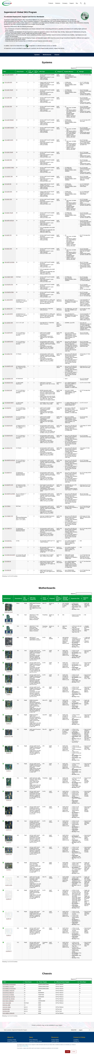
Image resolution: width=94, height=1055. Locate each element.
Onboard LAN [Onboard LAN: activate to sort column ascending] (85, 598)
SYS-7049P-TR (8, 528)
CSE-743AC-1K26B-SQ (8, 1000)
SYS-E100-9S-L (8, 540)
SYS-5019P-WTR (8, 416)
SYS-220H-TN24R (8, 152)
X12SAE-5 (8, 863)
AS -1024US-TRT (8, 308)
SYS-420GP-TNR (8, 176)
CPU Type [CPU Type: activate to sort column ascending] (42, 71)
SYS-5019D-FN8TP (9, 402)
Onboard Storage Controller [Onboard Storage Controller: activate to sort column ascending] (65, 599)
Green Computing (12, 1041)
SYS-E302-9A (7, 561)
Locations (76, 1039)
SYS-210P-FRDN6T (9, 120)
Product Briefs (55, 1039)
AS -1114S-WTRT (8, 314)
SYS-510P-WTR (8, 191)
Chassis (56, 54)
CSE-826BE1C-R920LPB (8, 990)
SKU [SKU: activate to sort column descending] (4, 71)
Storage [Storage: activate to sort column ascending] (81, 71)
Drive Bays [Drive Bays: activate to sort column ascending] (83, 982)
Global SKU (73, 1030)
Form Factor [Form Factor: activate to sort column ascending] (20, 71)
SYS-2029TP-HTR (8, 366)
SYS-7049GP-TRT (8, 516)
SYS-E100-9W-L (8, 547)
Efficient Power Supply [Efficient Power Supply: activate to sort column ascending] (62, 982)
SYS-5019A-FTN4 (8, 382)
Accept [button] (67, 1051)
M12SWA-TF (8, 642)
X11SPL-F (8, 764)
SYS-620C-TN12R (8, 212)
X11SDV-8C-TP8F (8, 730)
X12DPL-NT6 (8, 848)
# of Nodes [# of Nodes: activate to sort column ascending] (30, 71)
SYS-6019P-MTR (8, 425)
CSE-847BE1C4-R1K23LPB (9, 984)
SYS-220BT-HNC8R (9, 127)
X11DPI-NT (8, 679)
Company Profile (11, 1039)
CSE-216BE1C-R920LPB (8, 1013)
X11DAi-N (8, 655)
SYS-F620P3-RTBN (9, 292)
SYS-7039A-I (7, 506)
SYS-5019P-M (7, 408)
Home (5, 1030)
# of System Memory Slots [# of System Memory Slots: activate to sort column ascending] (58, 598)
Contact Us (76, 1041)
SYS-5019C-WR (8, 390)
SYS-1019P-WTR (8, 332)
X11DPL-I (8, 691)
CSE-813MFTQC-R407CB (9, 996)
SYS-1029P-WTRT (8, 341)
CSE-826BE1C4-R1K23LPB (9, 988)
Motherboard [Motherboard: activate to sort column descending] (7, 598)
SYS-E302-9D (7, 570)
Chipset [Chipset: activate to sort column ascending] (59, 71)
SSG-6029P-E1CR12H (9, 460)
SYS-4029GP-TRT (8, 378)
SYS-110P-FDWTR (8, 74)
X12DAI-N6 (8, 792)
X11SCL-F (8, 719)
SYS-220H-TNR (8, 160)
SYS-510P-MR (7, 184)
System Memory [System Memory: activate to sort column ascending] (68, 71)
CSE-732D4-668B (7, 1003)
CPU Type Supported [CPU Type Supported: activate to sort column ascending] (33, 598)
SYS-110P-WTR (8, 82)
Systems (37, 54)
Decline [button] (73, 1051)
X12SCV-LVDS (8, 877)
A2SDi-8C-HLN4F (8, 608)
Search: (81, 68)
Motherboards (47, 54)
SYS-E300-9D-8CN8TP (9, 555)
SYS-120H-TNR (8, 97)
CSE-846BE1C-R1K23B (8, 986)
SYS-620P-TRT (8, 235)
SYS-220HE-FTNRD (9, 167)
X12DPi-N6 (8, 807)
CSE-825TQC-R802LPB (8, 992)
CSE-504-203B (6, 1011)
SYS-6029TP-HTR (8, 485)
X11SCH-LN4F (8, 704)
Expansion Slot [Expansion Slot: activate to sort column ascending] (75, 598)
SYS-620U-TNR (8, 248)
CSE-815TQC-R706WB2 (8, 994)
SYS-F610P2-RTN (8, 284)
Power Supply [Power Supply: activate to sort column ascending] (43, 982)
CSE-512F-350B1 (7, 1007)
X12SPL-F (8, 929)
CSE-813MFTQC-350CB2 (9, 998)
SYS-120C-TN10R (8, 90)
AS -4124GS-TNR (8, 322)
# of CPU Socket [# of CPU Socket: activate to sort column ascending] (25, 599)
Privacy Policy (25, 1046)
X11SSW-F (8, 778)
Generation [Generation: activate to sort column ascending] (18, 598)
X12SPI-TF (8, 912)
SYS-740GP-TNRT (8, 277)
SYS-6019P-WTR (8, 435)
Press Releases (33, 1039)
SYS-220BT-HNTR (8, 140)
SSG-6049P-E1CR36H (9, 493)
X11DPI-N (8, 667)
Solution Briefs (55, 1041)
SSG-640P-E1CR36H (9, 262)
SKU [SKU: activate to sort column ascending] (4, 982)
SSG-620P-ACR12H (9, 220)
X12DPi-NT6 (8, 821)
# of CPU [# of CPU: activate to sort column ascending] (35, 71)
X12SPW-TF (8, 943)
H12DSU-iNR (8, 619)
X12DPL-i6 (8, 836)
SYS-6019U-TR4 (8, 448)
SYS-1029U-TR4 (8, 354)
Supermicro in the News (35, 1041)
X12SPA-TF (8, 891)
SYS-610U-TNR (8, 199)
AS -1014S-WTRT (8, 299)
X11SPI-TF (8, 746)
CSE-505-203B (6, 1009)
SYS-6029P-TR (8, 472)
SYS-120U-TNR (8, 106)
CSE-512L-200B (6, 1005)
